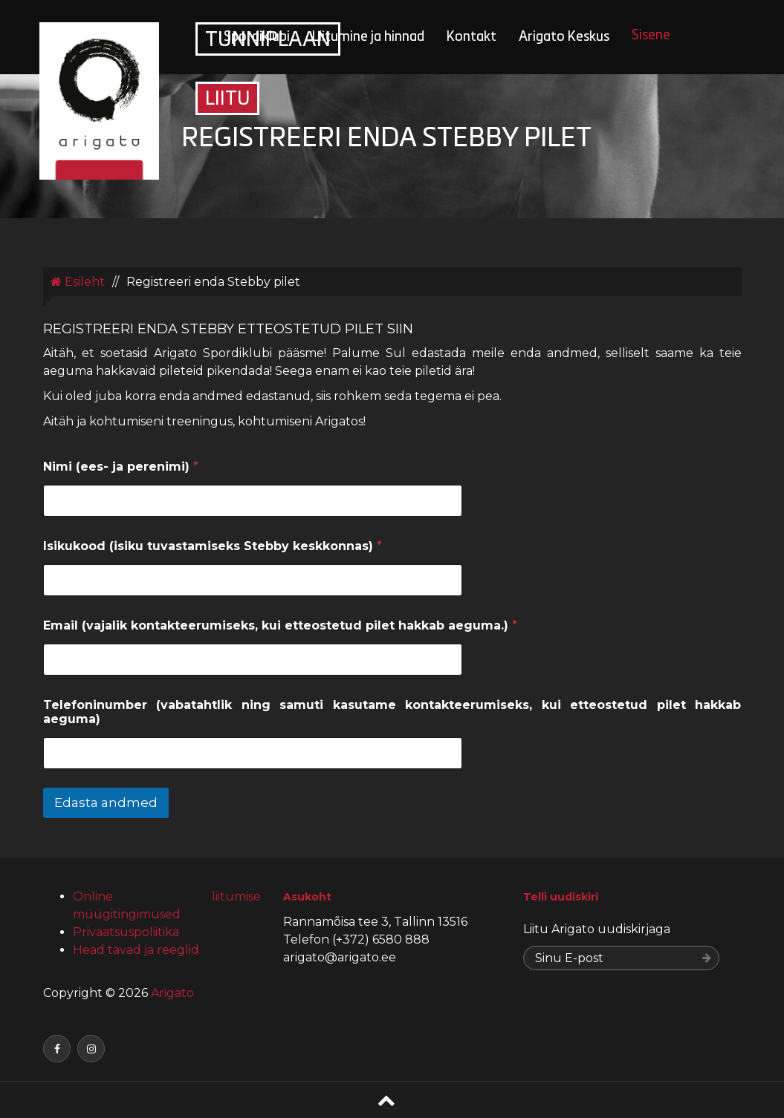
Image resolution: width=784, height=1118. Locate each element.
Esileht (78, 282)
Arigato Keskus (564, 37)
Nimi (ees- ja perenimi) (120, 467)
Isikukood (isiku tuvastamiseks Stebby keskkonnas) (212, 546)
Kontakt (471, 37)
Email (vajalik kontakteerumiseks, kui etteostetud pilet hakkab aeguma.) (280, 625)
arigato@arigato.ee (339, 957)
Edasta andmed (106, 802)
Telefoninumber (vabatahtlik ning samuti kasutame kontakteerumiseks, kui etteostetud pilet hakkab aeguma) (392, 712)
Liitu (227, 100)
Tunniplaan (268, 40)
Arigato (171, 993)
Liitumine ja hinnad (368, 37)
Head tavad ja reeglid (136, 950)
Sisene (651, 36)
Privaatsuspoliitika (126, 932)
